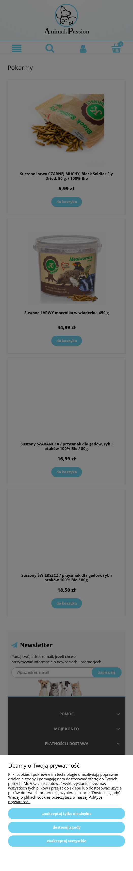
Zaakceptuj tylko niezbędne (67, 813)
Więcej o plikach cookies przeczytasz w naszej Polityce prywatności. (55, 799)
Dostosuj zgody (66, 827)
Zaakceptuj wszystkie (66, 841)
